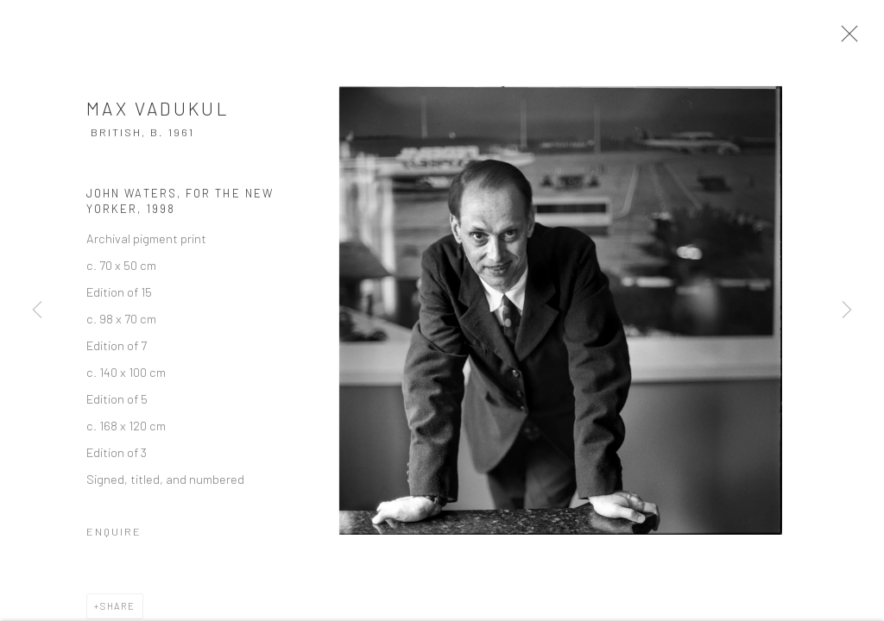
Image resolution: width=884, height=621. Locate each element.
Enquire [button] (114, 536)
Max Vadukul (158, 113)
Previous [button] (37, 310)
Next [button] (847, 310)
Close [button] (851, 39)
